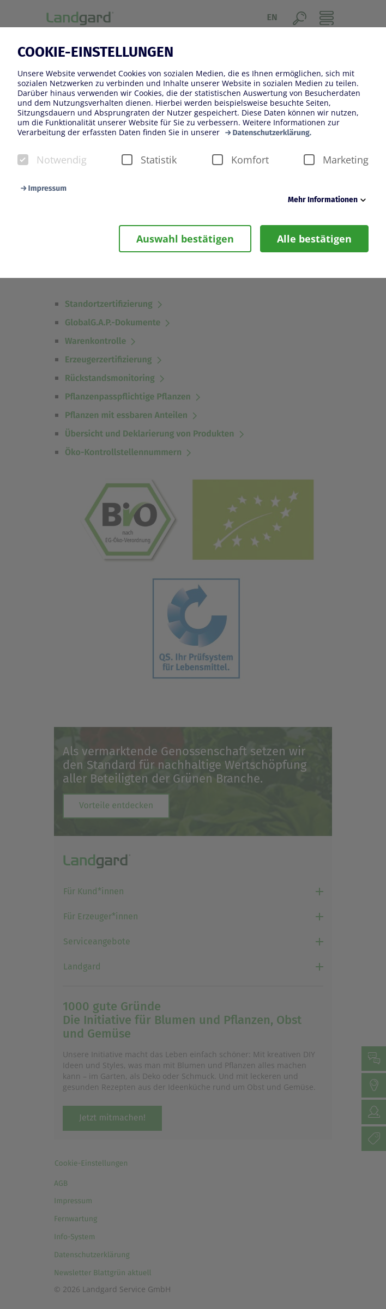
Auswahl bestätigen (185, 238)
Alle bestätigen (314, 238)
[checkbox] (22, 159)
